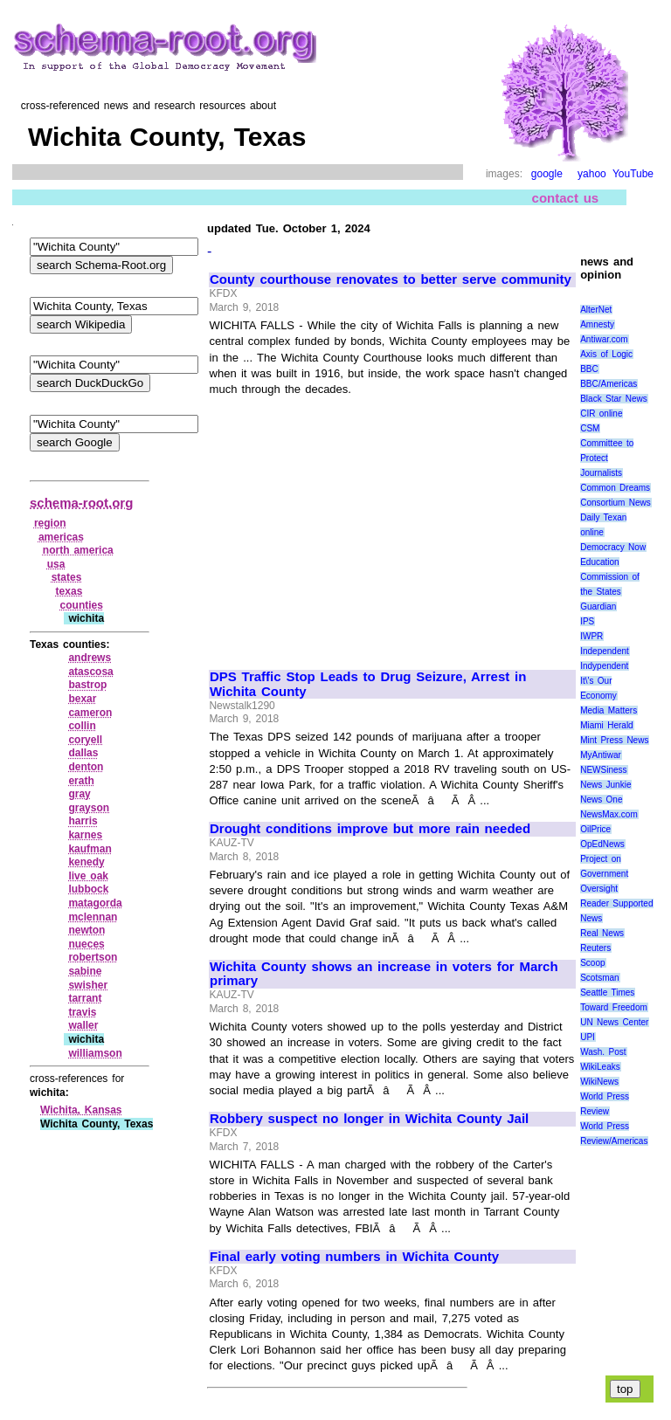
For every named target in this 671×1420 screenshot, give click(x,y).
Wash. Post (603, 1052)
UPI (587, 1037)
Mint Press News (614, 740)
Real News (602, 933)
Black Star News (613, 398)
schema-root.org (81, 502)
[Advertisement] (356, 525)
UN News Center (614, 1022)
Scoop (592, 963)
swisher (87, 985)
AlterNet (596, 309)
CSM (589, 428)
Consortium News (615, 502)
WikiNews (599, 1081)
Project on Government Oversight (604, 873)
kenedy (86, 862)
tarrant (84, 998)
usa (56, 564)
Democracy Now (613, 547)
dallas (83, 753)
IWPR (591, 636)
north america (78, 550)
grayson (88, 808)
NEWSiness (603, 770)
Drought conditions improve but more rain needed (370, 829)
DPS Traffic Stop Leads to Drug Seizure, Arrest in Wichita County (368, 684)
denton (85, 767)
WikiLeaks (600, 1067)
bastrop (87, 685)
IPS (587, 621)
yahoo (592, 174)
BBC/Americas (608, 384)
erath (80, 781)
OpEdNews (602, 844)
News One (601, 799)
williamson (94, 1053)
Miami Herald (606, 725)
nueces (86, 944)
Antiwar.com (603, 339)
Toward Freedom (613, 1007)
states (67, 577)
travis (82, 1012)
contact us (565, 197)
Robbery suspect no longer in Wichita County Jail (369, 1119)
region (50, 523)
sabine (84, 971)
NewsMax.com (609, 814)
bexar (82, 699)
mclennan (92, 917)
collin (81, 726)
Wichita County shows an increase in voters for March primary (384, 974)
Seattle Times (607, 992)
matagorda (94, 903)
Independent (604, 651)
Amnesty (597, 324)
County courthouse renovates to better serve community (390, 279)
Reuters (595, 948)
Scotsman (599, 977)
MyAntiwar (600, 755)
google (547, 174)
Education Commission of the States (610, 576)
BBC (589, 369)
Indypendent (604, 666)
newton (86, 930)
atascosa (90, 671)
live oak (88, 876)
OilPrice (595, 829)
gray (79, 794)
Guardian (598, 606)
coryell (85, 740)
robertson (92, 957)
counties (81, 605)
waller (83, 1025)
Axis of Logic (606, 354)
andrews (89, 657)
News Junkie (605, 784)
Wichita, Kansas (81, 1110)
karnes (85, 835)
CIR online (601, 413)
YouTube (633, 174)
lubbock (88, 889)
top (625, 1389)
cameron (90, 713)
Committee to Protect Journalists (606, 458)
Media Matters (608, 710)
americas (61, 537)
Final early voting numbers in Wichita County (354, 1257)
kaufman (89, 849)
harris (82, 821)
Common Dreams (615, 488)
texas (69, 591)
